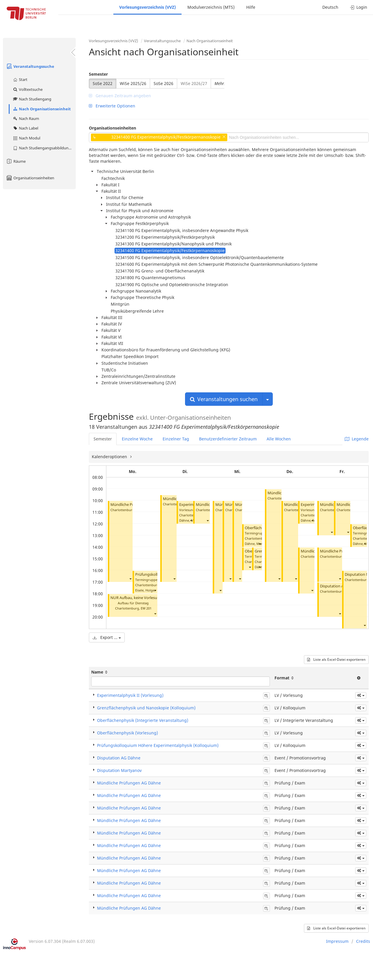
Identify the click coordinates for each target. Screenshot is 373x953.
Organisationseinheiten (30, 177)
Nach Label (25, 128)
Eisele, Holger (145, 590)
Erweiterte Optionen (112, 106)
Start (20, 79)
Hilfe (250, 7)
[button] (130, 578)
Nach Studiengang (32, 99)
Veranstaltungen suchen (224, 399)
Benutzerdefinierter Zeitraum (228, 439)
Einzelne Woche (137, 439)
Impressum (337, 941)
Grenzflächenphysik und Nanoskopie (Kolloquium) (146, 708)
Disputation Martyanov (119, 770)
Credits (363, 941)
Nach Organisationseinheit (42, 108)
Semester (98, 74)
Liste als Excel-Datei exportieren (336, 659)
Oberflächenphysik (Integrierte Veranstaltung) (142, 720)
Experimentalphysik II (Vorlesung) (130, 695)
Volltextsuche (28, 89)
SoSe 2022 (102, 83)
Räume (16, 161)
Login (358, 7)
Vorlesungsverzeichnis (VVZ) (147, 7)
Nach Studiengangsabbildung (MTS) (44, 147)
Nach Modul (26, 138)
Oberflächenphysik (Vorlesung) (127, 733)
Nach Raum (26, 118)
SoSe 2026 (163, 83)
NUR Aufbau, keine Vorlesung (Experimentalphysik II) (156, 597)
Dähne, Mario (255, 543)
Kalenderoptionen (110, 456)
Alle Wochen (279, 439)
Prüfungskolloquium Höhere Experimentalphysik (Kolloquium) (158, 745)
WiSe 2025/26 (133, 83)
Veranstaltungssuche (30, 66)
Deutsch (330, 7)
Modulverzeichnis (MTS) (211, 7)
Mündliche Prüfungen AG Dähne (129, 783)
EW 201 (146, 608)
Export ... (107, 637)
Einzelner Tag (176, 439)
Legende (357, 439)
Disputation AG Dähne (339, 586)
